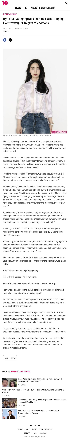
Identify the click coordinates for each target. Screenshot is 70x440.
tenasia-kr (43, 433)
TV (26, 8)
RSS (35, 433)
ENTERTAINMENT (47, 8)
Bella (6, 31)
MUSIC (18, 8)
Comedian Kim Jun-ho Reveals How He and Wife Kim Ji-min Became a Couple (33, 391)
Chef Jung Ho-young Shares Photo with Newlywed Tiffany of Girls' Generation (40, 380)
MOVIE (34, 8)
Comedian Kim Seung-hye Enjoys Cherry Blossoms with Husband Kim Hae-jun (42, 401)
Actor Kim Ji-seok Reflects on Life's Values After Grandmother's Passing (38, 411)
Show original (10, 358)
